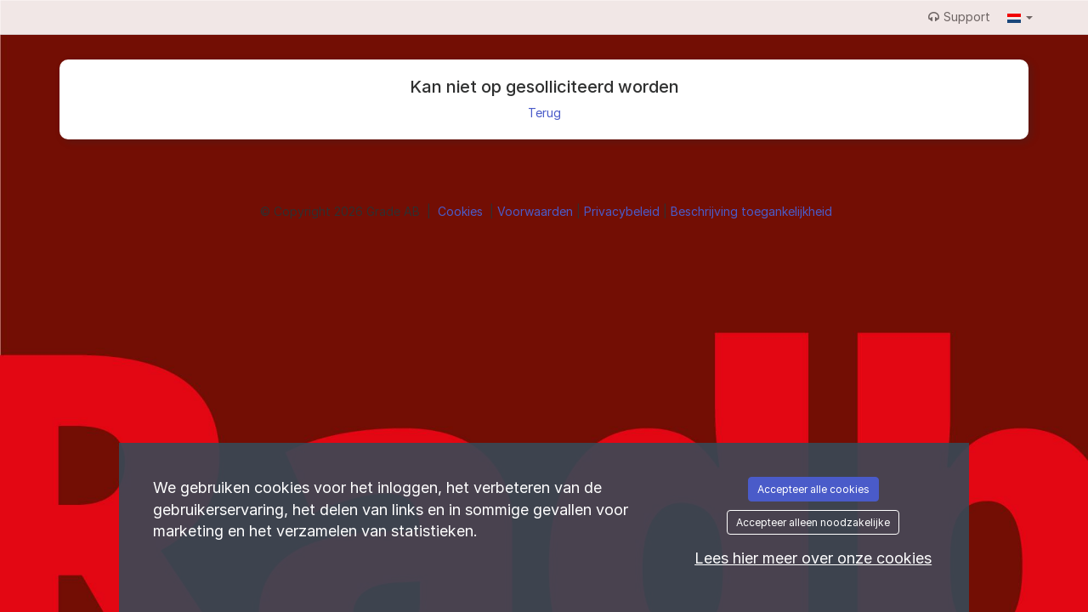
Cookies (462, 211)
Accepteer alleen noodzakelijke (813, 522)
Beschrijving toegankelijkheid (751, 211)
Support (959, 16)
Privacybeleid (623, 211)
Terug (544, 112)
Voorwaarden (536, 211)
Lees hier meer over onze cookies (813, 558)
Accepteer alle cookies (813, 489)
